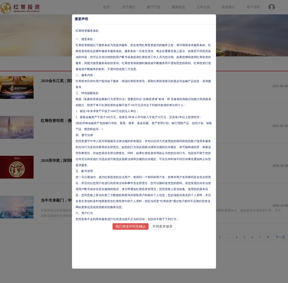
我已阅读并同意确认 (130, 226)
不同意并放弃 (162, 226)
